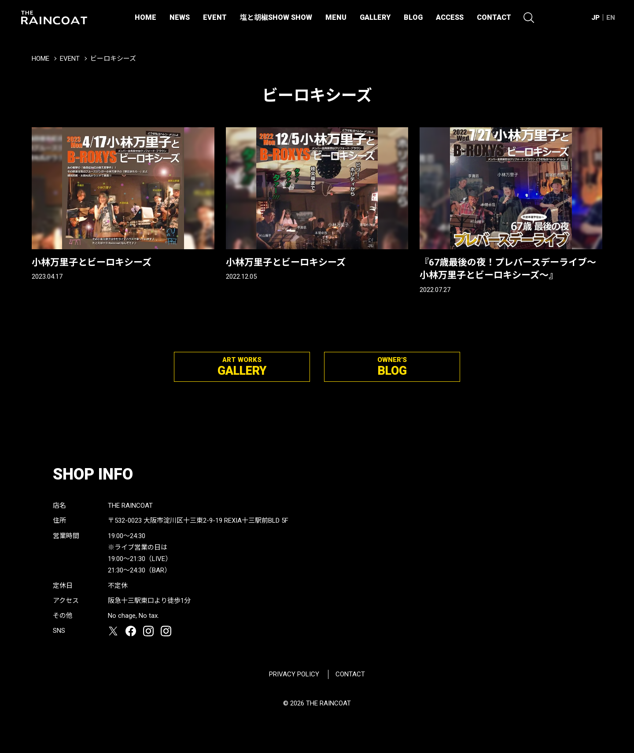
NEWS (180, 17)
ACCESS (450, 17)
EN (610, 18)
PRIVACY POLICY (294, 674)
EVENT (215, 17)
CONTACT (494, 17)
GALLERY (375, 17)
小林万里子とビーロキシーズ (91, 262)
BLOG (413, 17)
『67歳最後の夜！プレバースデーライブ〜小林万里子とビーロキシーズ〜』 (508, 269)
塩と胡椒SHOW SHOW (276, 17)
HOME (145, 17)
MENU (335, 17)
